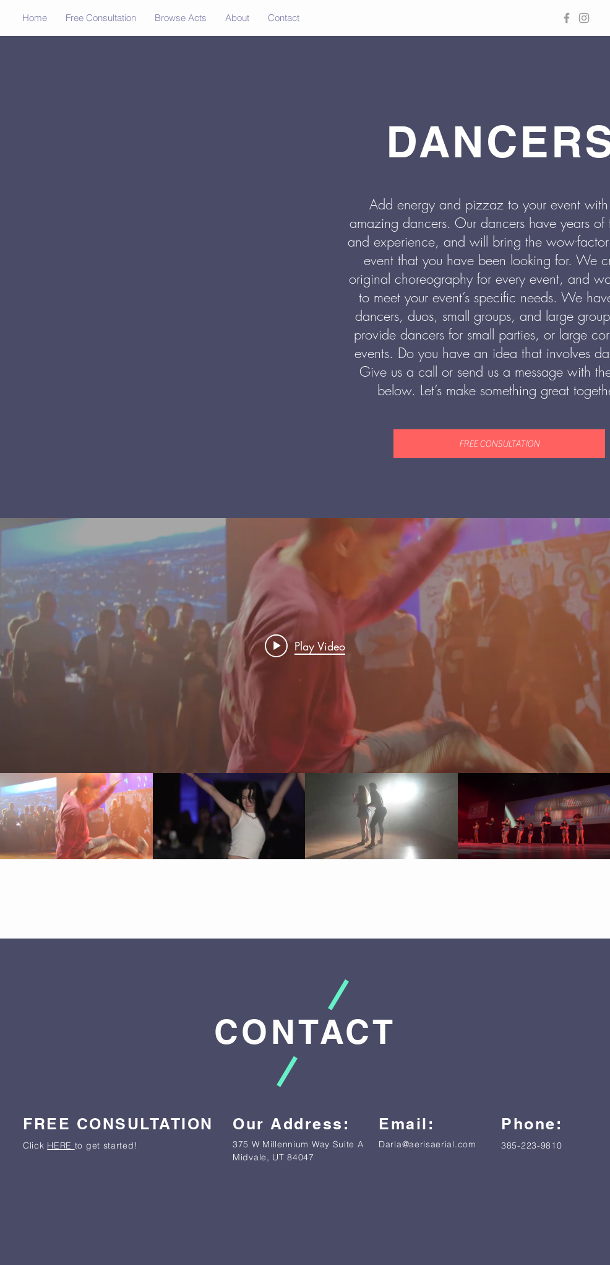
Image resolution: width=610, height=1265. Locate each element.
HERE (61, 1145)
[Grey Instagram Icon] (584, 18)
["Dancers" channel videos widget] (305, 688)
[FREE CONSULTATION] (499, 443)
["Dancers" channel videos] (305, 816)
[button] (180, 18)
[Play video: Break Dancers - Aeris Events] (305, 645)
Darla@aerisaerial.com (427, 1144)
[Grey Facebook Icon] (566, 18)
